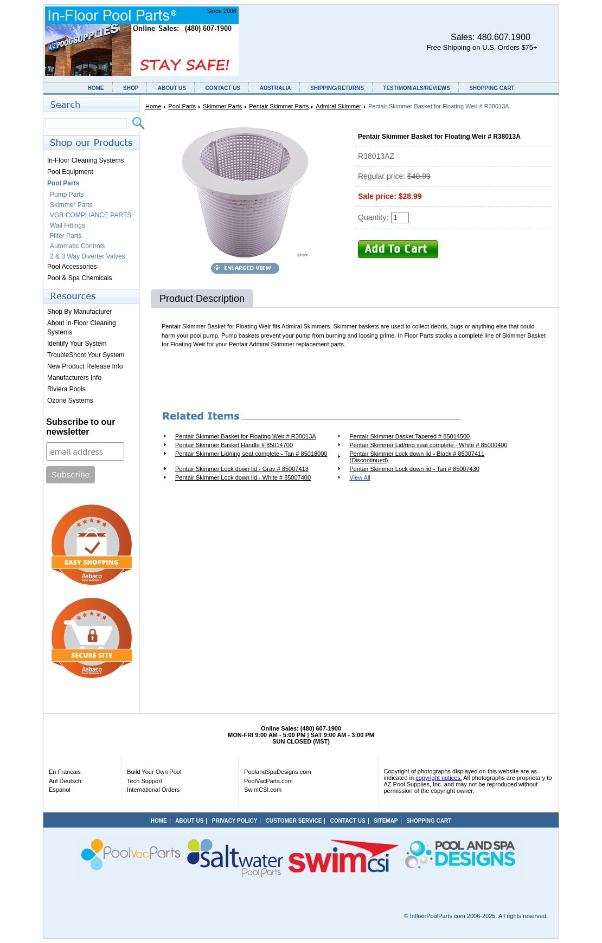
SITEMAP (386, 821)
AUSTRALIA (275, 88)
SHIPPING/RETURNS (337, 88)
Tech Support (144, 781)
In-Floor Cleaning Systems (85, 160)
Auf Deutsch (65, 781)
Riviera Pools (66, 389)
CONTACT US (222, 88)
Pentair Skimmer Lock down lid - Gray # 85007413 (242, 469)
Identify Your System (76, 343)
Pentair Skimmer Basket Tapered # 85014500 (409, 436)
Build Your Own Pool (154, 771)
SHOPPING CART (491, 88)
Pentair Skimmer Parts (279, 106)
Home (153, 106)
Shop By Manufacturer (79, 311)
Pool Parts (182, 106)
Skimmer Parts (222, 106)
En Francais (65, 771)
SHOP (130, 88)
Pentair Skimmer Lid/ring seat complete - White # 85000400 (428, 445)
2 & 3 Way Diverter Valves (87, 256)
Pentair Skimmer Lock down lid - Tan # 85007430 (414, 469)
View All (359, 477)
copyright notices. (438, 777)
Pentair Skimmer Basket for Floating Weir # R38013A (245, 436)
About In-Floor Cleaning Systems (81, 327)
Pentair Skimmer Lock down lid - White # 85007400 (243, 477)
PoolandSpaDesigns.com (277, 771)
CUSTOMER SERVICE (294, 821)
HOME (96, 88)
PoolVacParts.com (268, 781)
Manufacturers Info (74, 378)
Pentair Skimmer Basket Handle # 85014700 (234, 445)
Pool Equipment (70, 172)
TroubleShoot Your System (85, 355)
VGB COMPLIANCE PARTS (90, 215)
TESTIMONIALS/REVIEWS (416, 88)
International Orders (153, 789)
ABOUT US (172, 88)
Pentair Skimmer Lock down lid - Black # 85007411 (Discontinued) (416, 456)
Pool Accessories (72, 266)
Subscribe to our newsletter (80, 426)
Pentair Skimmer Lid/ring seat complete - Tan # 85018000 (251, 453)
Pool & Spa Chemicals (79, 278)
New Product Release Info (85, 366)
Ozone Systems (70, 400)
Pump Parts (67, 194)
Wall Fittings (67, 225)
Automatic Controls (77, 246)
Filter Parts (65, 236)
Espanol (60, 789)
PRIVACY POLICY (235, 821)
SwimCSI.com (262, 789)
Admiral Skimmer (338, 106)
